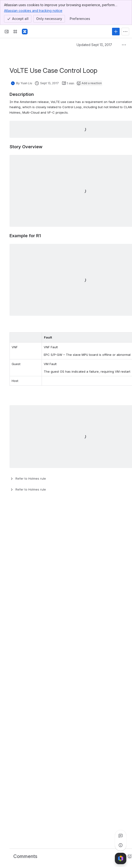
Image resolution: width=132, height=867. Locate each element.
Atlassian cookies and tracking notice (33, 10)
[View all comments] (120, 835)
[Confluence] (25, 31)
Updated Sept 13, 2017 (94, 45)
